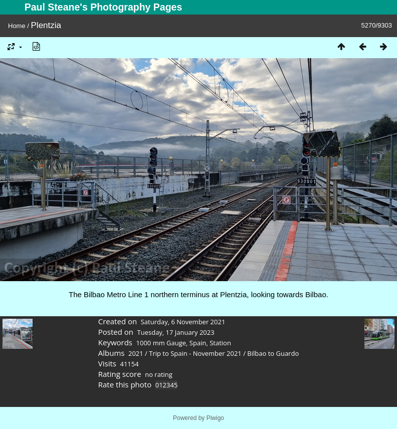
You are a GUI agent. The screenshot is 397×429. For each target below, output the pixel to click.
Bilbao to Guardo (273, 353)
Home (17, 26)
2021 (135, 353)
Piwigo (215, 417)
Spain (198, 342)
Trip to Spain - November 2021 (195, 353)
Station (220, 342)
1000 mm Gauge (161, 342)
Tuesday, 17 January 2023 (176, 332)
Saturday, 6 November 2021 (183, 321)
